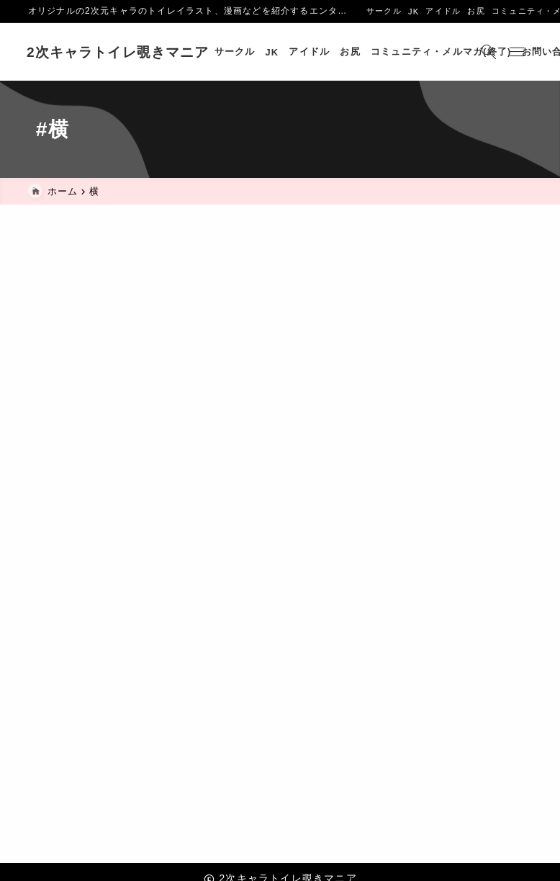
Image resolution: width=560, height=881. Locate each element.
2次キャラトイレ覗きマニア (119, 52)
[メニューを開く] (518, 52)
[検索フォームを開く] (487, 52)
